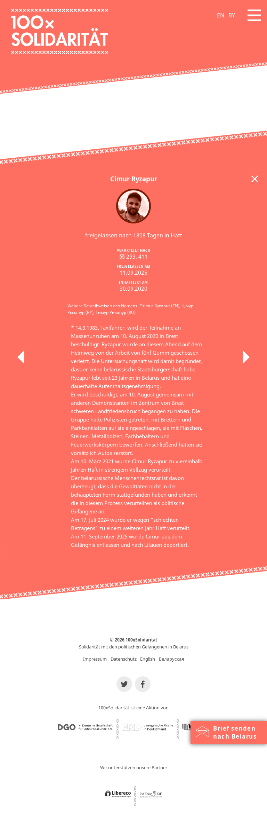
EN (220, 15)
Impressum (95, 659)
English (147, 659)
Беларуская (171, 659)
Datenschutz (124, 659)
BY (231, 15)
